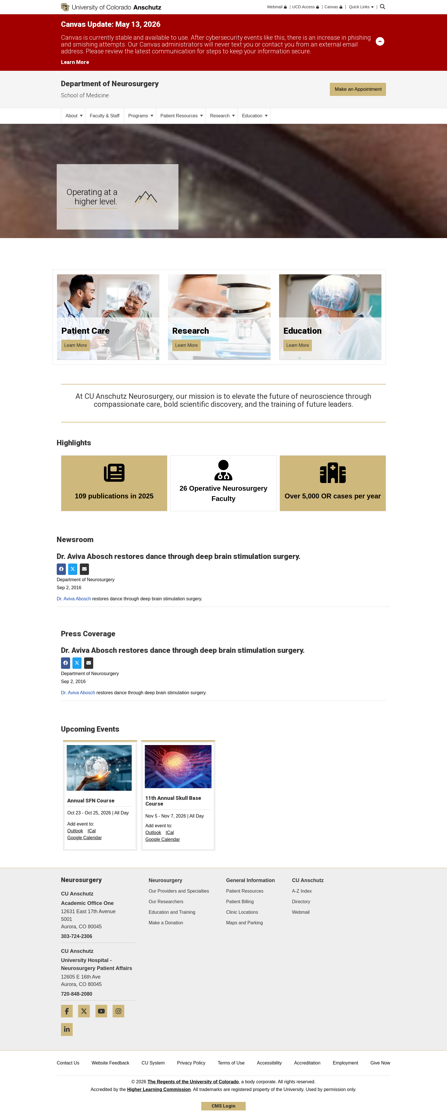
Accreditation (307, 1062)
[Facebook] (69, 1019)
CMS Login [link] (223, 1106)
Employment (345, 1062)
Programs (140, 115)
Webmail (301, 912)
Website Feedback (110, 1062)
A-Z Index (302, 891)
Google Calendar (84, 837)
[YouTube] (103, 1019)
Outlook (75, 830)
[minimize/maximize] (380, 41)
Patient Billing (240, 901)
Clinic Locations (242, 912)
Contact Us (68, 1062)
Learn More (75, 345)
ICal (92, 830)
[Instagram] (121, 1019)
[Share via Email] (84, 569)
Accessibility (269, 1062)
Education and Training (172, 912)
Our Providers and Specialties (179, 891)
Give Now (380, 1062)
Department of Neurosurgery (110, 83)
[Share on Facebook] (61, 569)
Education (255, 115)
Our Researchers (166, 901)
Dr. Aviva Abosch (74, 598)
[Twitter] (86, 1019)
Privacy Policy (191, 1062)
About (74, 115)
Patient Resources (181, 115)
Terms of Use (231, 1062)
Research (222, 115)
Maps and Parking (244, 922)
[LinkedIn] (69, 1038)
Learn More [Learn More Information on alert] (75, 62)
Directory (301, 901)
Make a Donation (166, 922)
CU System (153, 1062)
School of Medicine (85, 95)
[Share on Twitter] (72, 569)
